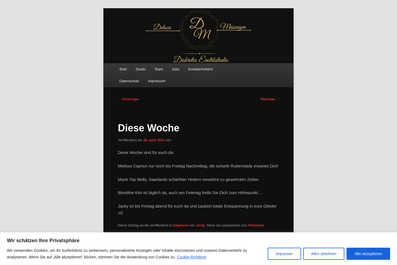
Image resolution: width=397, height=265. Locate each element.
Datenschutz (129, 81)
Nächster (270, 99)
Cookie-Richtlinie (191, 257)
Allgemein (181, 225)
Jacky (200, 225)
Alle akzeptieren (368, 254)
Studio (141, 69)
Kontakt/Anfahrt (200, 69)
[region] (198, 248)
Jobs (175, 69)
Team (158, 69)
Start (123, 69)
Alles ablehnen (324, 254)
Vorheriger (128, 99)
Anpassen (284, 254)
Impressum (156, 81)
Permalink (256, 225)
